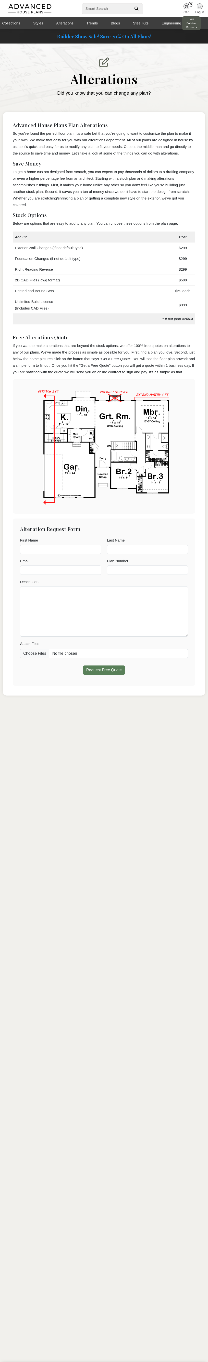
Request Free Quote (104, 670)
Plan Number (118, 561)
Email (24, 561)
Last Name (116, 540)
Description (29, 582)
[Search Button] (136, 8)
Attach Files (29, 644)
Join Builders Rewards (191, 23)
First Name (29, 540)
